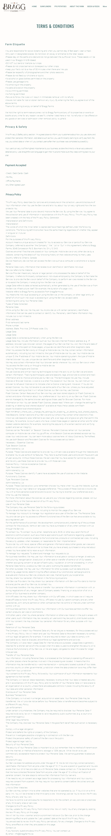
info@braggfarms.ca (24, 834)
